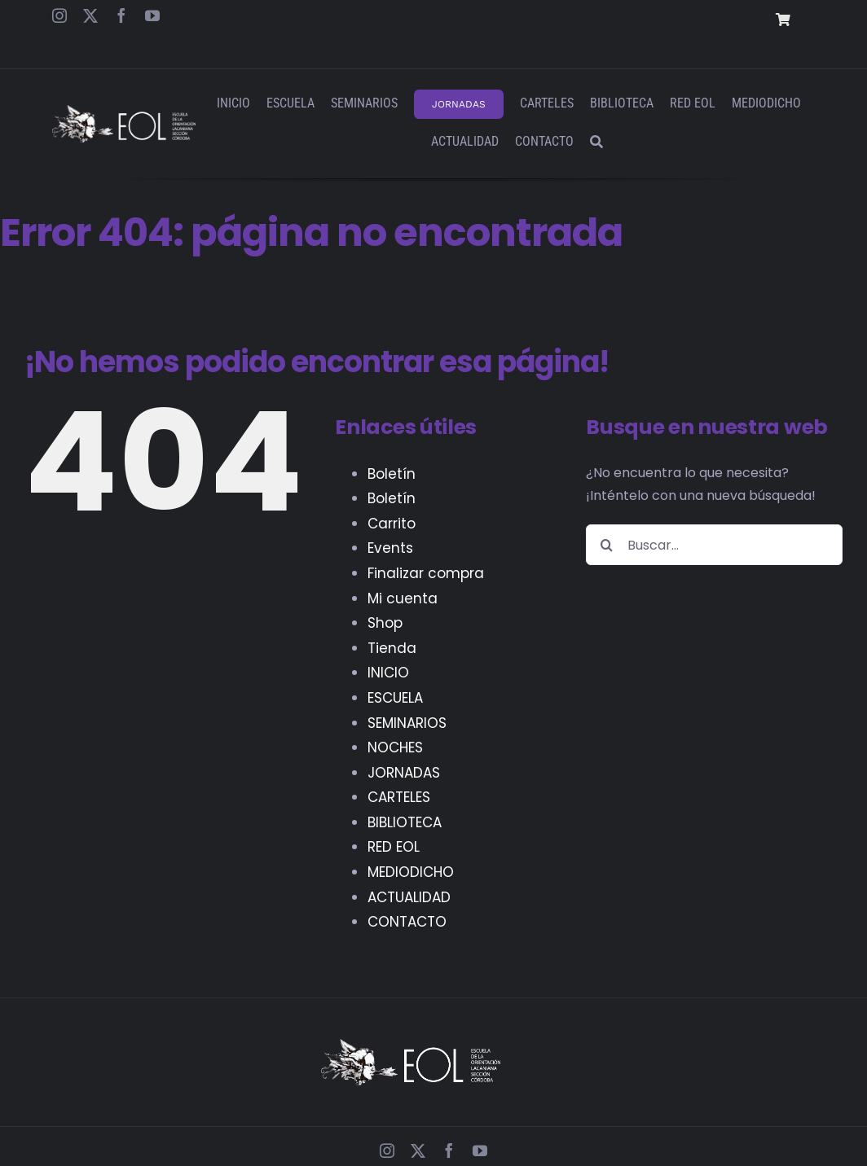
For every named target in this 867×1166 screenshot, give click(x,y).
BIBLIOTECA (404, 822)
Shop (385, 623)
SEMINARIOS (407, 723)
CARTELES (398, 797)
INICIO (388, 672)
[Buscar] (596, 143)
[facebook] (121, 15)
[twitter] (90, 15)
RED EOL (393, 847)
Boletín (391, 474)
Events (390, 548)
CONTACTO (407, 921)
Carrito (391, 523)
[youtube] (152, 15)
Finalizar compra (425, 573)
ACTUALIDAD (409, 897)
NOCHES (395, 747)
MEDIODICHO (410, 872)
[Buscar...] (714, 544)
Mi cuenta (402, 598)
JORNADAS (403, 772)
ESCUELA (395, 698)
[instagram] (59, 15)
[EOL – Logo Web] (124, 111)
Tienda (391, 648)
